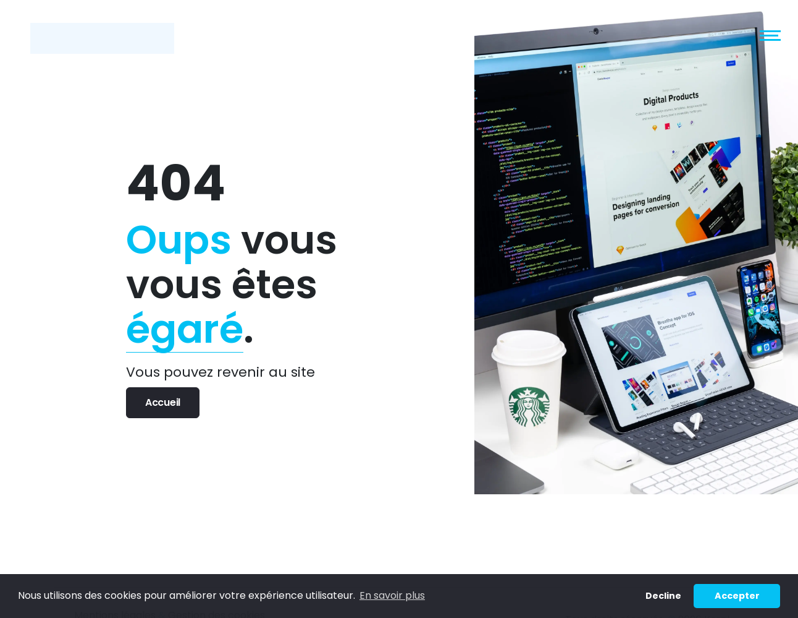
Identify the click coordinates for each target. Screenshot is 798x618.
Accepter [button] (737, 596)
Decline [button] (663, 596)
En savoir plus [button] (392, 595)
